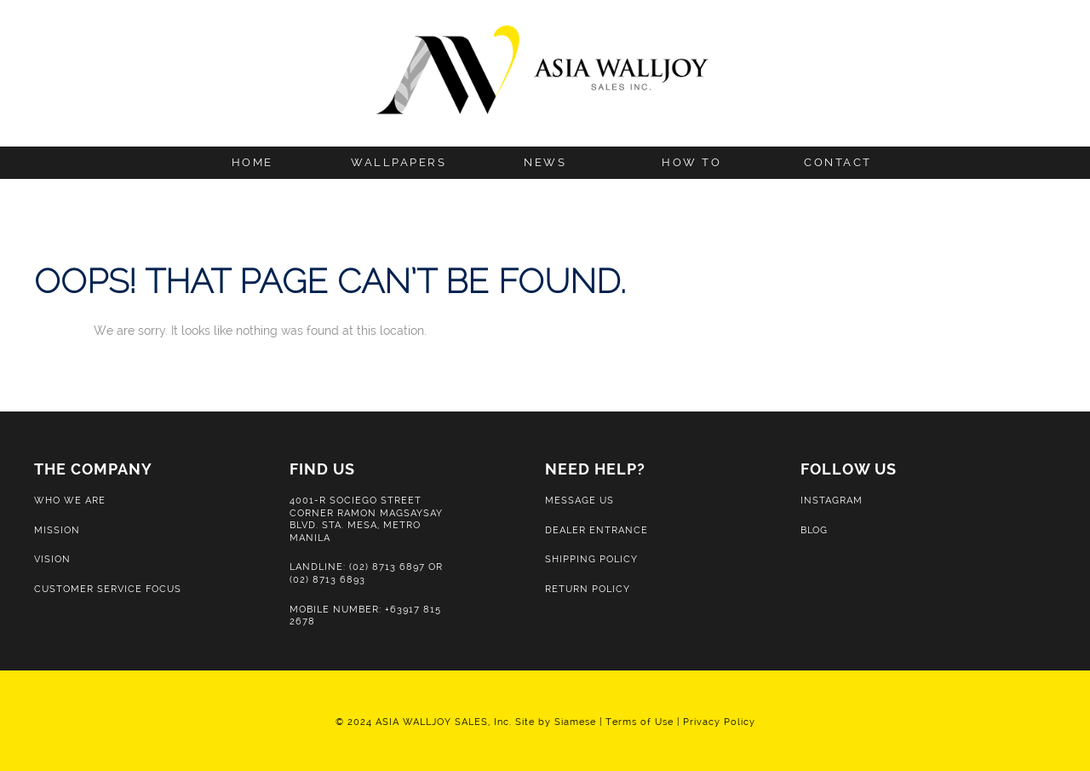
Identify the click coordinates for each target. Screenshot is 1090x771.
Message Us (579, 500)
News (545, 162)
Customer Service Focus (107, 589)
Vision (52, 559)
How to (691, 162)
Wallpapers (398, 162)
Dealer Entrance (596, 530)
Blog (814, 530)
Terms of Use (639, 722)
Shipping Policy (591, 559)
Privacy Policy (719, 722)
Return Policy (587, 589)
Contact (838, 162)
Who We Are (70, 500)
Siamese (575, 722)
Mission (57, 530)
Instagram (831, 500)
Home (252, 162)
